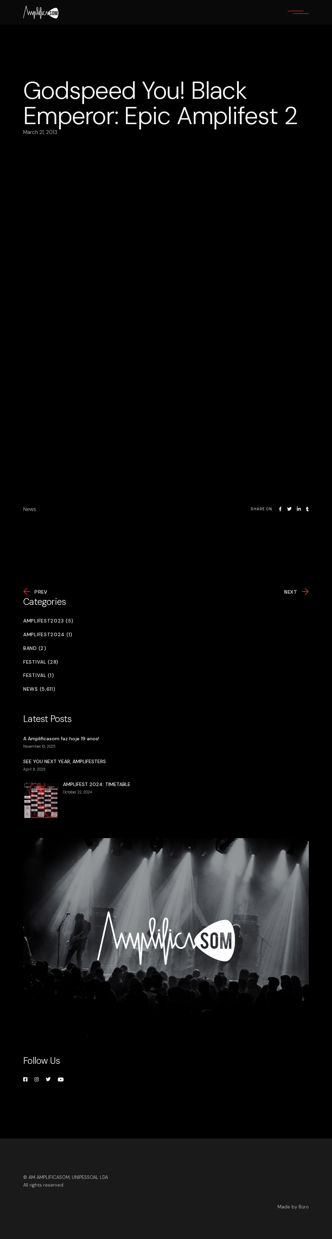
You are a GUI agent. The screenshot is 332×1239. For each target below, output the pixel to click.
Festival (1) (38, 675)
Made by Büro (293, 1207)
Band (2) (34, 648)
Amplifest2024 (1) (47, 635)
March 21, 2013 (40, 132)
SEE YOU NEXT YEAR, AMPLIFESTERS (64, 761)
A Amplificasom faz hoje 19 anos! (61, 738)
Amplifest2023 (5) (48, 621)
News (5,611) (39, 689)
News (29, 509)
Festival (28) (40, 662)
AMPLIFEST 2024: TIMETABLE (96, 784)
